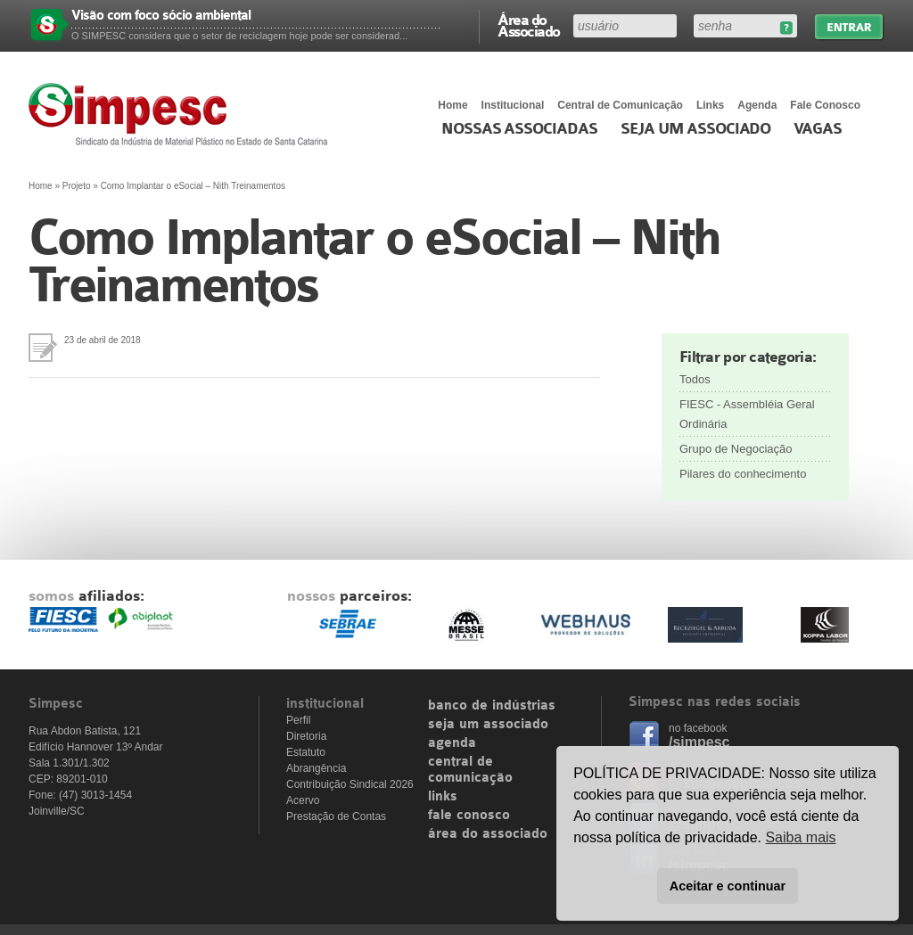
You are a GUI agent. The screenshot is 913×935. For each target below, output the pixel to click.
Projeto (76, 186)
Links (710, 105)
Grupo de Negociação (735, 448)
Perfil (298, 720)
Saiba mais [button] (800, 837)
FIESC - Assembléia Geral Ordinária (747, 414)
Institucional (513, 105)
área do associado (487, 834)
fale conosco (469, 816)
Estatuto (305, 752)
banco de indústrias (491, 706)
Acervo (302, 800)
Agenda (757, 105)
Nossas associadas (519, 129)
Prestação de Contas (336, 816)
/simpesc (699, 742)
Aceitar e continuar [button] (728, 886)
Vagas (818, 129)
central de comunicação (470, 770)
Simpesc (182, 114)
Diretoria (306, 736)
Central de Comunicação (620, 105)
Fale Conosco (825, 105)
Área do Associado (529, 25)
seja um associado (488, 725)
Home (452, 105)
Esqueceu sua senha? (786, 28)
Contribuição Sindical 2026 (350, 784)
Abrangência (316, 768)
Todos (695, 379)
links (442, 797)
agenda (452, 743)
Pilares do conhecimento (742, 473)
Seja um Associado (696, 129)
